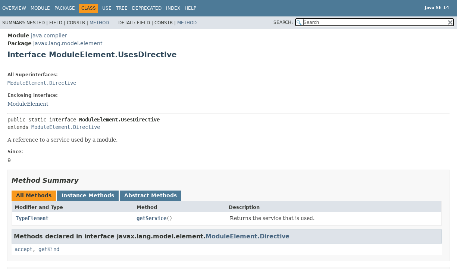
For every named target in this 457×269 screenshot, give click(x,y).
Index (173, 8)
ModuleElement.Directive (41, 83)
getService (151, 218)
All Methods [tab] (33, 195)
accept (23, 249)
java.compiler (49, 35)
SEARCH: (283, 22)
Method (99, 22)
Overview (14, 8)
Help (190, 8)
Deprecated (147, 8)
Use (107, 8)
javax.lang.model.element (67, 43)
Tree (122, 8)
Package (64, 8)
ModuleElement (27, 104)
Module (40, 8)
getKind (48, 249)
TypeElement (32, 218)
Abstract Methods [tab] (150, 195)
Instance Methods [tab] (88, 195)
